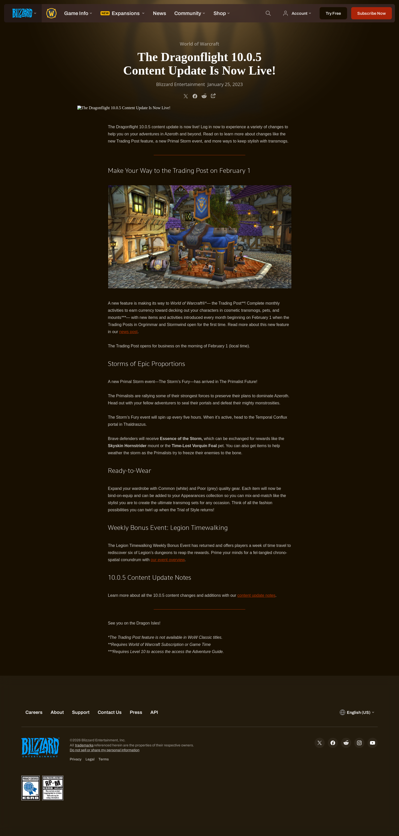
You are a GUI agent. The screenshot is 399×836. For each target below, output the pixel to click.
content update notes (256, 595)
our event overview (167, 560)
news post (128, 332)
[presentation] (23, 13)
